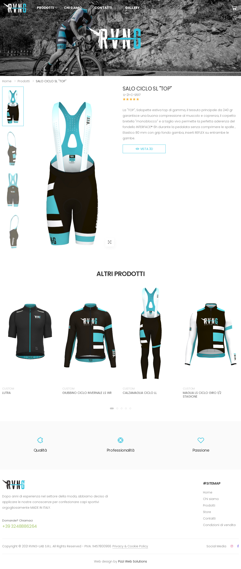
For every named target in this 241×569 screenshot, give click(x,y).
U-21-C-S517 (131, 95)
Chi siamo (73, 7)
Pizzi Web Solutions (132, 561)
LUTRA (6, 393)
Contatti (103, 7)
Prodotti (45, 7)
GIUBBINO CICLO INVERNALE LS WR (87, 393)
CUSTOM (8, 388)
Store (207, 512)
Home (7, 81)
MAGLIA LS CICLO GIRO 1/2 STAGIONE (202, 395)
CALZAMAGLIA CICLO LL (140, 393)
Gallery (132, 7)
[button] (112, 408)
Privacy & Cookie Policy (130, 546)
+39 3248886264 (19, 526)
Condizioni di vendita (219, 525)
